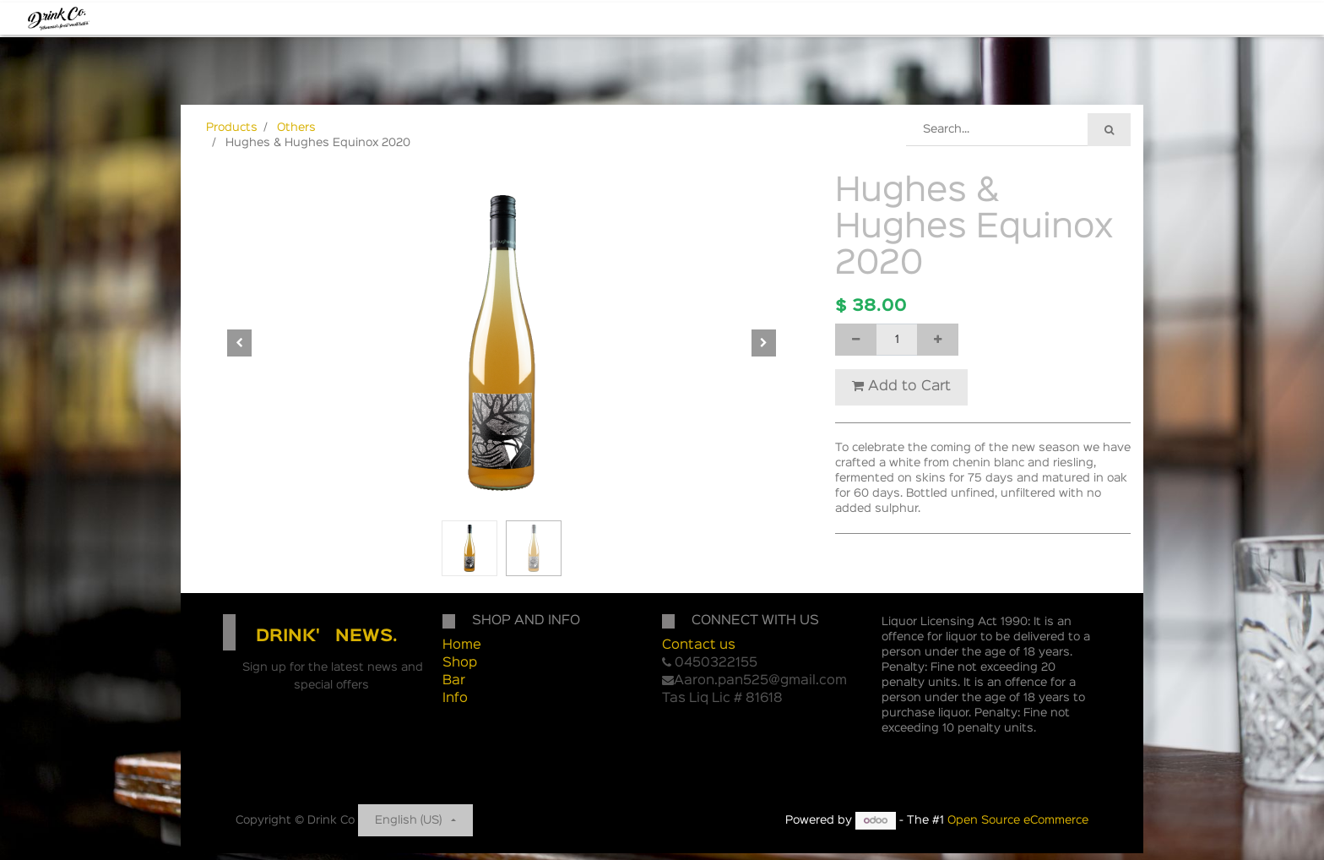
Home (461, 645)
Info (455, 699)
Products (232, 127)
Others (296, 127)
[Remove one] (855, 340)
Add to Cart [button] (901, 386)
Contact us (698, 645)
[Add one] (937, 340)
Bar (453, 681)
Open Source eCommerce (1017, 820)
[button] (239, 343)
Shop (459, 663)
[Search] (1109, 129)
